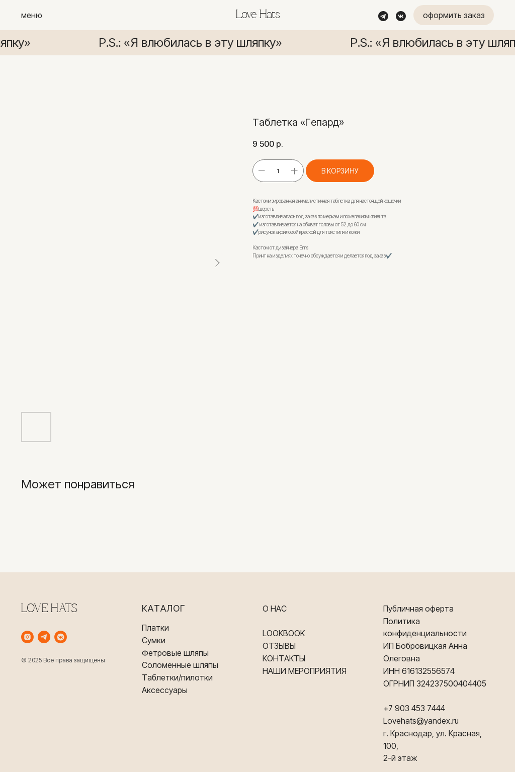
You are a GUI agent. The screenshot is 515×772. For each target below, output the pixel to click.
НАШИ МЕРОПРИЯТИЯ (305, 671)
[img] (383, 16)
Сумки (153, 640)
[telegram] (44, 637)
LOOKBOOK (284, 633)
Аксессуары (165, 690)
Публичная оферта (418, 609)
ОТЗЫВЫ (279, 646)
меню (31, 15)
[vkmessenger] (60, 637)
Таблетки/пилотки (177, 677)
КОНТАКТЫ (284, 658)
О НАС (275, 609)
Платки (155, 628)
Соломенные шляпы (180, 665)
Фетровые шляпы (175, 653)
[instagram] (27, 637)
